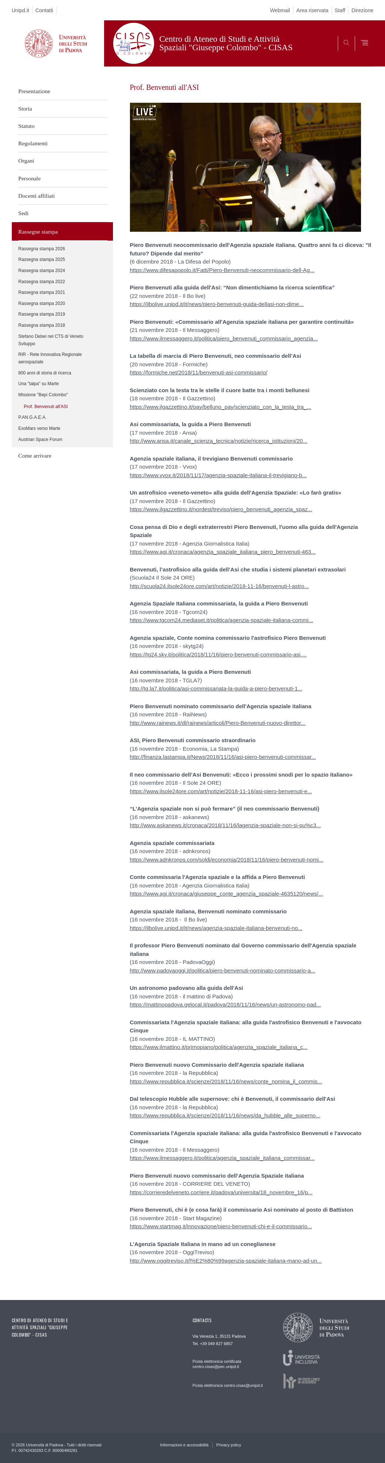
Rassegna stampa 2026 (41, 248)
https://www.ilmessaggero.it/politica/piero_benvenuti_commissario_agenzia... (224, 338)
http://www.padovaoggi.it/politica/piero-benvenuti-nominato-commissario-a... (223, 970)
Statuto (26, 126)
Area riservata (312, 10)
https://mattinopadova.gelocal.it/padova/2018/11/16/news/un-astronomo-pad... (225, 1004)
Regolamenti (33, 143)
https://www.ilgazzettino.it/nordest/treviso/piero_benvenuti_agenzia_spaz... (221, 509)
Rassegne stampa (38, 231)
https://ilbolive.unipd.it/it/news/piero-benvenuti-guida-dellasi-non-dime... (217, 304)
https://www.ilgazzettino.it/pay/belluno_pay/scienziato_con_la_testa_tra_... (221, 407)
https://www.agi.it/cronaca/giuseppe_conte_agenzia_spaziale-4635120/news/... (226, 893)
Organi (26, 160)
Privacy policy (228, 1445)
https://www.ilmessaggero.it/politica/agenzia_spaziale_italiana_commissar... (222, 1158)
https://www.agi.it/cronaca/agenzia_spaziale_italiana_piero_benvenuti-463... (223, 552)
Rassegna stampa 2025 (41, 259)
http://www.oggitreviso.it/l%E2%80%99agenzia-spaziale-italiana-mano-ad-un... (226, 1260)
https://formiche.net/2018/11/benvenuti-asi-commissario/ (199, 372)
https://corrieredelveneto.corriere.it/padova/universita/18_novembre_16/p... (221, 1192)
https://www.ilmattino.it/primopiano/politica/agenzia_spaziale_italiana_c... (219, 1047)
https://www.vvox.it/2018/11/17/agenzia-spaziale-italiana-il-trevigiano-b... (218, 475)
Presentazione (34, 91)
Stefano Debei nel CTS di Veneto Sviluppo (50, 340)
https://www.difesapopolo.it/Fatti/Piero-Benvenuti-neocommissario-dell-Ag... (222, 270)
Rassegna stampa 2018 (41, 325)
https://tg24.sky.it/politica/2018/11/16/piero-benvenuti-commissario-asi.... (218, 654)
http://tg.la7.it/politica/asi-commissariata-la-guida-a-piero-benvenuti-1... (216, 688)
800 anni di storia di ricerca (44, 373)
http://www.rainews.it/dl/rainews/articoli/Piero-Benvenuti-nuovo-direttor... (218, 723)
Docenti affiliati (36, 196)
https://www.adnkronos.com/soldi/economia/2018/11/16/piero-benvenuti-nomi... (226, 859)
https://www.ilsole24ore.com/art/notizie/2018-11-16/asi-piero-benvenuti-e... (221, 791)
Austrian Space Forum (40, 439)
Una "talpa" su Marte (38, 383)
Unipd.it (20, 10)
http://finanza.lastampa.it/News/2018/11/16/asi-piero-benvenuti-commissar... (223, 757)
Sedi (23, 213)
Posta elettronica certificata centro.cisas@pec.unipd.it (217, 1364)
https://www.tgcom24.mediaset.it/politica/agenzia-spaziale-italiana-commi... (221, 620)
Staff (340, 10)
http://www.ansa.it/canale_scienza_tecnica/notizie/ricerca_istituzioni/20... (218, 441)
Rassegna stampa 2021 (41, 292)
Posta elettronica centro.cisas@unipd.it (228, 1385)
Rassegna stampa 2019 (41, 314)
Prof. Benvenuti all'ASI (46, 406)
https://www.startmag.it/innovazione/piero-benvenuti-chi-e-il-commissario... (221, 1226)
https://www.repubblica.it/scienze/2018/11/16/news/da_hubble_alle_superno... (225, 1115)
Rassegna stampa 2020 (41, 303)
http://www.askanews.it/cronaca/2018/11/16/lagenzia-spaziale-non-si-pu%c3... (225, 825)
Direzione (362, 10)
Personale (29, 178)
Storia (25, 108)
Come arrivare (35, 455)
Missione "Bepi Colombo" (43, 394)
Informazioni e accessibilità (184, 1445)
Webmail (280, 10)
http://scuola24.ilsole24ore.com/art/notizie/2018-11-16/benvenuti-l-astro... (219, 586)
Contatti (44, 10)
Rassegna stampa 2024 (41, 270)
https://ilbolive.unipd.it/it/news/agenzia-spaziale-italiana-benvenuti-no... (216, 928)
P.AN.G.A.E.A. (32, 417)
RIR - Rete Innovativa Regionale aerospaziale (50, 358)
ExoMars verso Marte (39, 428)
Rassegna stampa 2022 (41, 281)
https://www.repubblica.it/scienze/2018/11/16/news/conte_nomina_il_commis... (226, 1081)
